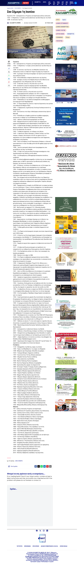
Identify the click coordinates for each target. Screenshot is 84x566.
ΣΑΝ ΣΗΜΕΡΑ (18, 8)
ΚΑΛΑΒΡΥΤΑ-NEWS (15, 23)
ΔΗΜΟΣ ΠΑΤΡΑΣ (60, 30)
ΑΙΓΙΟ (57, 19)
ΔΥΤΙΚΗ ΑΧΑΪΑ (60, 34)
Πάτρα (67, 37)
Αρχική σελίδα (10, 8)
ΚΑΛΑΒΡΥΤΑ (70, 34)
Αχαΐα (64, 19)
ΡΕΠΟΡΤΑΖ (59, 41)
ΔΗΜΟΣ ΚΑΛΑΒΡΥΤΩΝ (62, 26)
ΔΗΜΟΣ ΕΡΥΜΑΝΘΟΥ (62, 23)
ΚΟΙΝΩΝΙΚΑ (59, 37)
